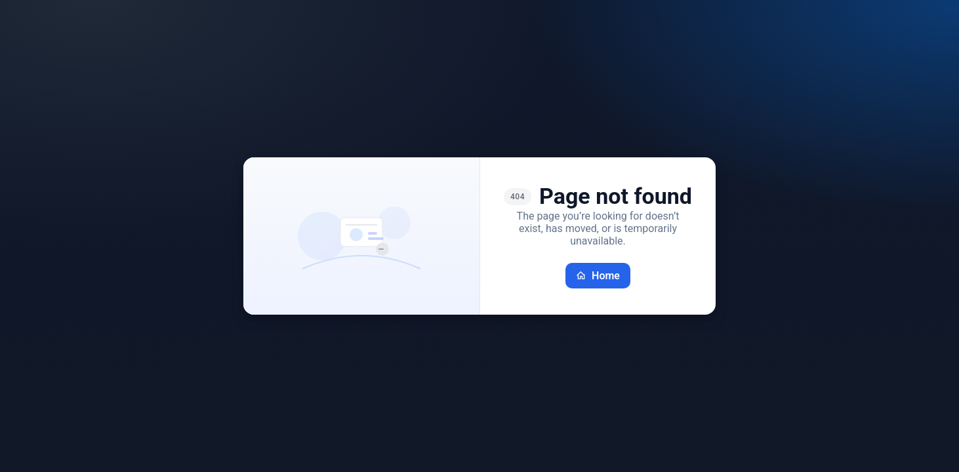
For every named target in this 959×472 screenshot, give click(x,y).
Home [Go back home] (598, 275)
